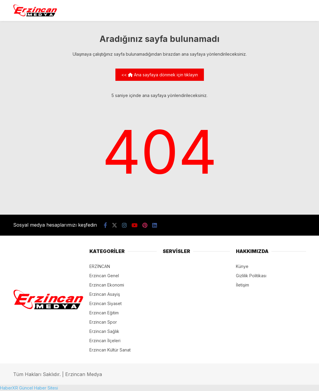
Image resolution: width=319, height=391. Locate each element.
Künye (242, 266)
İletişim (242, 284)
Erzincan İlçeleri (104, 340)
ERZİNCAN (99, 266)
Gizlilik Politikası (251, 275)
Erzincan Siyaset (105, 303)
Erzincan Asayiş (104, 294)
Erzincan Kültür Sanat (110, 349)
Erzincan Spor (103, 322)
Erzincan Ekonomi (106, 284)
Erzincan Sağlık (104, 331)
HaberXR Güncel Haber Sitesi (29, 387)
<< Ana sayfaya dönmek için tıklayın (159, 74)
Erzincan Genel (104, 275)
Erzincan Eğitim (104, 312)
